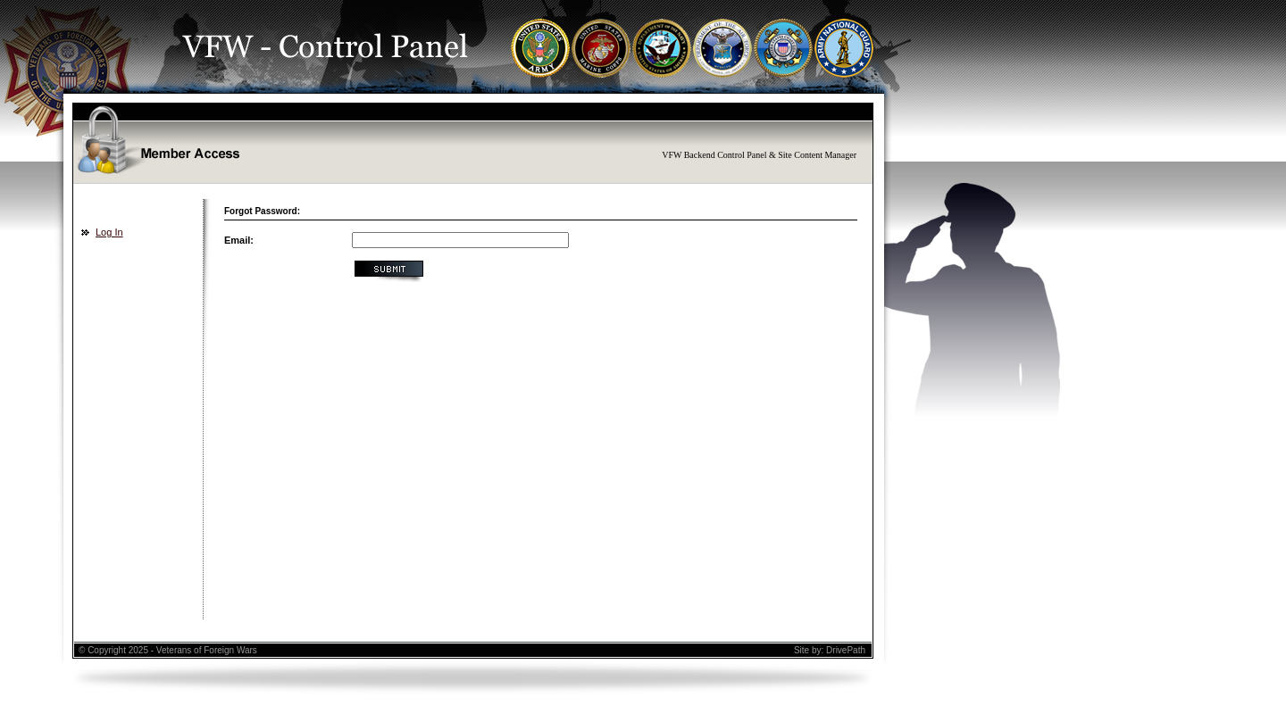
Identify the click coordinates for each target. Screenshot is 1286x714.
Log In (109, 232)
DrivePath (845, 650)
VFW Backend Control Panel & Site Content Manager (759, 155)
